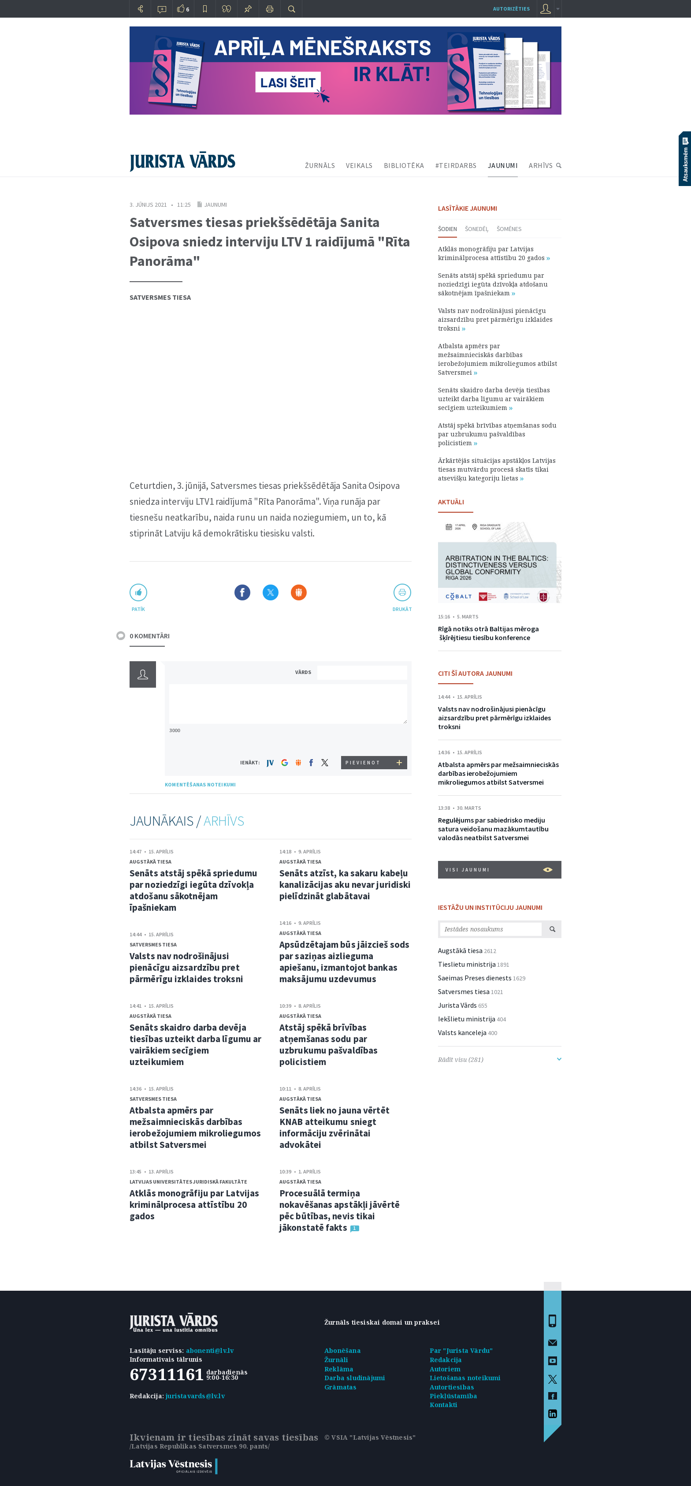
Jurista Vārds (457, 1005)
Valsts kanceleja (462, 1032)
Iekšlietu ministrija (466, 1018)
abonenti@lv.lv (210, 1350)
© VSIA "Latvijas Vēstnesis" (370, 1437)
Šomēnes (509, 229)
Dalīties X (271, 592)
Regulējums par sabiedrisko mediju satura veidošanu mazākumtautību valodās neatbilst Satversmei (493, 829)
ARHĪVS (541, 165)
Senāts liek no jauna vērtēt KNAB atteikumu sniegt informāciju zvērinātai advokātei (334, 1127)
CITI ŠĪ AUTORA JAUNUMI (475, 673)
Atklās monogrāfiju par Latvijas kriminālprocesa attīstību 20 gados (194, 1204)
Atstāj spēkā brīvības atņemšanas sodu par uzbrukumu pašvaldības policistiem (328, 1044)
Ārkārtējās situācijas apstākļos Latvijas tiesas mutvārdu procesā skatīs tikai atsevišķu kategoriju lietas (497, 469)
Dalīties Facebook (242, 592)
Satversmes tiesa (160, 297)
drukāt (402, 609)
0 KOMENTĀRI (150, 635)
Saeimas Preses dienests (475, 977)
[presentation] (363, 739)
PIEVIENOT (363, 763)
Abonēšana (342, 1350)
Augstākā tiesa (150, 861)
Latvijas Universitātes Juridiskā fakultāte (188, 1181)
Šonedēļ (477, 229)
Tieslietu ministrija (467, 964)
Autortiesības (452, 1387)
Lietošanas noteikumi (465, 1378)
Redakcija (446, 1360)
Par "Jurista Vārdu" (461, 1350)
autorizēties (511, 8)
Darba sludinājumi (354, 1378)
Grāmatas (340, 1387)
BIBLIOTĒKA (404, 165)
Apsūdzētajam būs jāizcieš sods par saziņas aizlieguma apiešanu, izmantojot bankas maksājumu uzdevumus (344, 962)
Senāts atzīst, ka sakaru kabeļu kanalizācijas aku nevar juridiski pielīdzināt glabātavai (345, 884)
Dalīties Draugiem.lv (299, 592)
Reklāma (338, 1369)
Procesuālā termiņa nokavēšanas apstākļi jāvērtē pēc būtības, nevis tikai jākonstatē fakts (339, 1210)
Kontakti (444, 1404)
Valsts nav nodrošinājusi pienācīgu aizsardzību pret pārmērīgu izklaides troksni (186, 967)
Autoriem (445, 1369)
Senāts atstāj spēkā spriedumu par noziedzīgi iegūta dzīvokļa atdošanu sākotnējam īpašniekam (193, 890)
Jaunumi (215, 205)
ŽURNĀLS (320, 165)
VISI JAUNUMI (499, 870)
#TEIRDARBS (456, 165)
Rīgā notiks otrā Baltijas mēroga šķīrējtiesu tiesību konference (488, 633)
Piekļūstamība (454, 1396)
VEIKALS (359, 165)
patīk (138, 609)
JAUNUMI (503, 165)
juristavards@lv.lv (195, 1396)
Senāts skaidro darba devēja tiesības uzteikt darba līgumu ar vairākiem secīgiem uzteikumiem (195, 1044)
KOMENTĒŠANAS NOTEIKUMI (200, 784)
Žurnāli (336, 1360)
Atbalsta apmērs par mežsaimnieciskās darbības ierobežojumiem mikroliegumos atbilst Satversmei (195, 1127)
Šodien (447, 229)
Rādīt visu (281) (499, 1059)
